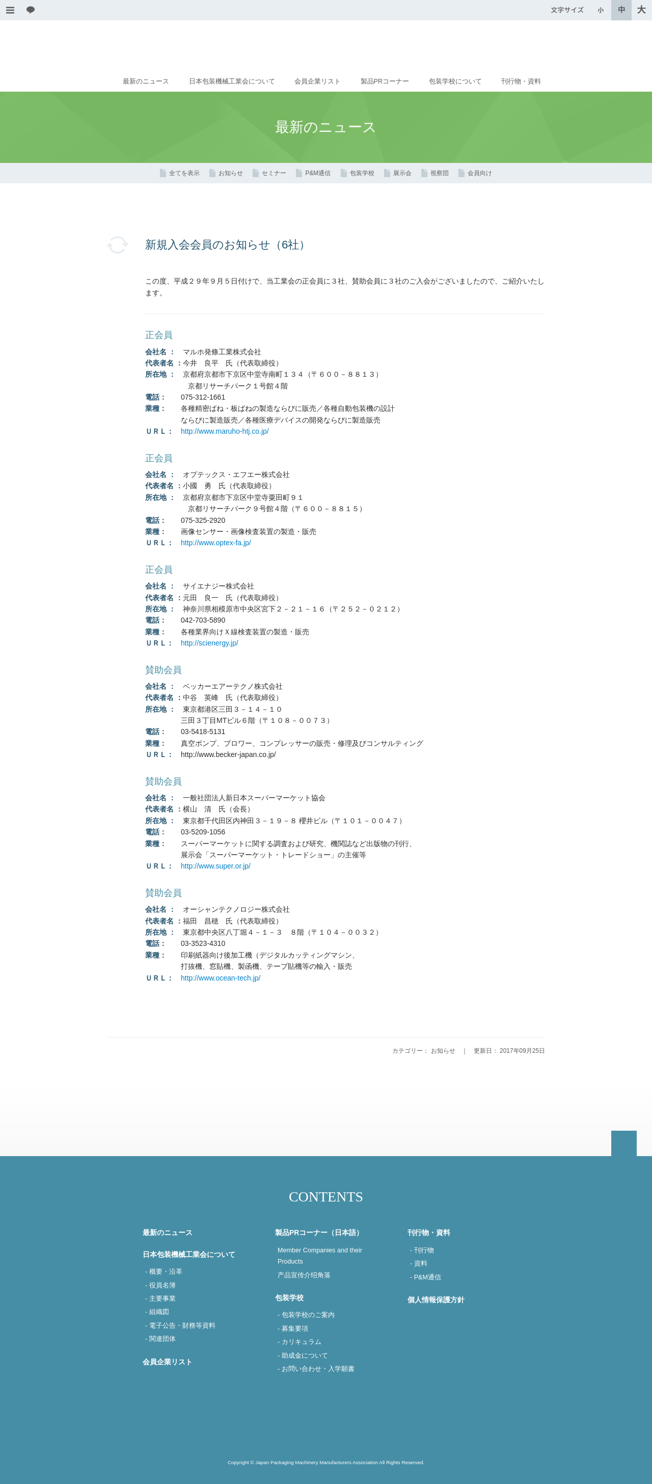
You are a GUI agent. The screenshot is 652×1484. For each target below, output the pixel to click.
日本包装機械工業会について (232, 81)
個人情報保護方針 (436, 1300)
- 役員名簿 (160, 1285)
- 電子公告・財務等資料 (180, 1325)
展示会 (402, 173)
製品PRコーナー (385, 81)
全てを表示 (184, 173)
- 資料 (418, 1263)
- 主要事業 (160, 1298)
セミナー (274, 173)
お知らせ (231, 173)
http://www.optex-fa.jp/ (216, 543)
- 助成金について (303, 1355)
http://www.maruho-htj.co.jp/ (225, 431)
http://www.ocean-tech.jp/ (220, 978)
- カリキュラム (299, 1342)
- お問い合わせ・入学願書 (316, 1369)
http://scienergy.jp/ (209, 643)
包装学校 (362, 173)
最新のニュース (146, 81)
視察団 (439, 173)
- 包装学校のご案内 (306, 1315)
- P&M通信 (425, 1277)
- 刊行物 (422, 1250)
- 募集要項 (293, 1328)
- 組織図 (157, 1311)
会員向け (480, 173)
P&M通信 (318, 173)
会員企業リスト (317, 81)
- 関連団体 (160, 1338)
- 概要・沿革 (163, 1271)
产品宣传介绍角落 (304, 1275)
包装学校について (455, 81)
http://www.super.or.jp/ (216, 866)
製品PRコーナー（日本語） (319, 1232)
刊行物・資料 (521, 81)
